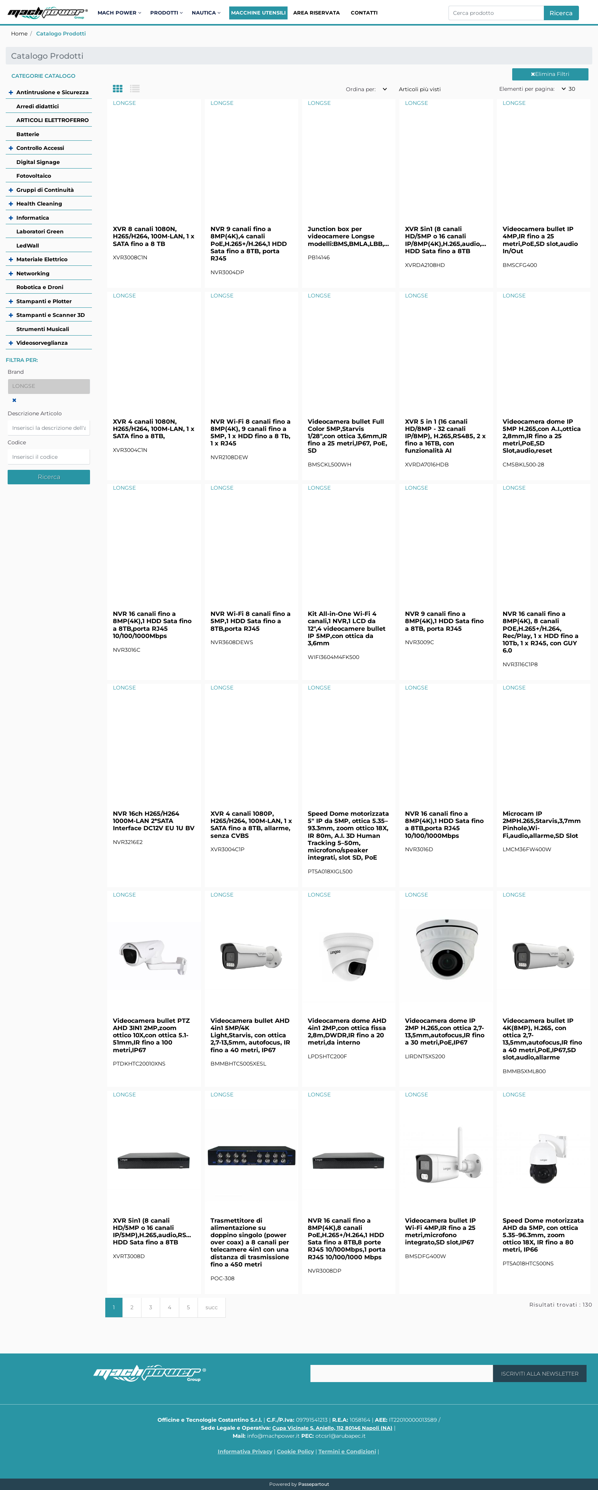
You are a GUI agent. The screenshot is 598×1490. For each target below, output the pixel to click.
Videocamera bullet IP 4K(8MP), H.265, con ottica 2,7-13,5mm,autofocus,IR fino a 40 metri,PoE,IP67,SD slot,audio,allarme (542, 1039)
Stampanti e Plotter (44, 301)
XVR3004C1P (227, 849)
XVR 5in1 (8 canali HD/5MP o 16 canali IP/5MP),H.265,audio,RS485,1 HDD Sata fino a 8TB (154, 1231)
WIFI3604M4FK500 (333, 657)
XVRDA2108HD (425, 265)
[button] (561, 13)
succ (212, 1307)
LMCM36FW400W (527, 849)
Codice (17, 442)
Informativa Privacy (245, 1451)
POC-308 (223, 1278)
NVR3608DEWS (232, 642)
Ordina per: (361, 89)
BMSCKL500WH (329, 464)
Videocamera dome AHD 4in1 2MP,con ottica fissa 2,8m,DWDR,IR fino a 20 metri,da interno (347, 1031)
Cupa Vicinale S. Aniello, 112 (332, 1428)
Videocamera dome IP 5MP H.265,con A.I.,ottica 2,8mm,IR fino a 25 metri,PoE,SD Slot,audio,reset (542, 436)
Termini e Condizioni (347, 1451)
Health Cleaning (39, 203)
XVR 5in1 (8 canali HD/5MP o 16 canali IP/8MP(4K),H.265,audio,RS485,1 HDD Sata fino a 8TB (446, 240)
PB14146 (319, 257)
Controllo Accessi (40, 148)
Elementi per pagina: (527, 88)
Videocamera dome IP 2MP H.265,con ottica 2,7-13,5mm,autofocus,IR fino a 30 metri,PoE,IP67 (444, 1031)
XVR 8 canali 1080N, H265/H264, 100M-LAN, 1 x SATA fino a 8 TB (154, 236)
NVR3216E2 (128, 842)
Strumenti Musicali (42, 329)
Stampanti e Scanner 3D (50, 315)
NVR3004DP (227, 272)
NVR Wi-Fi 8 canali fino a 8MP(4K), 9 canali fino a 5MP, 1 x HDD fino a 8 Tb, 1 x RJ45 (251, 432)
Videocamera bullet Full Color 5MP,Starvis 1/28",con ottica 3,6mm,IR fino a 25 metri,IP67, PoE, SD (347, 436)
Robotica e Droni (39, 287)
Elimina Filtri (550, 74)
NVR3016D (419, 849)
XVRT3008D (129, 1256)
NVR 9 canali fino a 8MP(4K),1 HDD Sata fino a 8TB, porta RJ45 (444, 621)
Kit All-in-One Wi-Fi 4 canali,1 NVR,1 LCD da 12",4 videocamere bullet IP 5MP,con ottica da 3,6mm (347, 628)
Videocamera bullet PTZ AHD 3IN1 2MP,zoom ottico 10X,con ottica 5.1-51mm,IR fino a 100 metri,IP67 (151, 1035)
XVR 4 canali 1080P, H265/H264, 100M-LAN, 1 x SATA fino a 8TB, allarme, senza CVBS (251, 824)
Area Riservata (316, 13)
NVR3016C (126, 649)
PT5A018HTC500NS (528, 1263)
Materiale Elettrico (42, 259)
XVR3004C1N (130, 450)
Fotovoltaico (33, 175)
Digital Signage (38, 162)
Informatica (32, 217)
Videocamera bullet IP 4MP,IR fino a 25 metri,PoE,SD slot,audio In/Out (540, 240)
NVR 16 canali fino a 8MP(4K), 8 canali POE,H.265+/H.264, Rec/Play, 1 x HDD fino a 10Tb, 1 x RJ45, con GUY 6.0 (541, 632)
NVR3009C (419, 642)
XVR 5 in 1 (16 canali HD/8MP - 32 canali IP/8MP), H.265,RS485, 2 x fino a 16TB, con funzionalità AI (445, 436)
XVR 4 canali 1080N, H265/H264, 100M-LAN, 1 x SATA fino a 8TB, (154, 429)
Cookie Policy (295, 1451)
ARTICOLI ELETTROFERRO (52, 120)
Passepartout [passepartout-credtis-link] (313, 1484)
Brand (16, 371)
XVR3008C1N (130, 257)
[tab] (121, 89)
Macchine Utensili (258, 13)
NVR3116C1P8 (520, 664)
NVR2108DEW (229, 457)
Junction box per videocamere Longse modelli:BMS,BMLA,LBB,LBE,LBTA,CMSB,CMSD (349, 236)
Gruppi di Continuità (45, 189)
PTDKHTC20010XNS (139, 1063)
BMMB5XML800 (524, 1071)
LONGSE (124, 103)
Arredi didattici (37, 106)
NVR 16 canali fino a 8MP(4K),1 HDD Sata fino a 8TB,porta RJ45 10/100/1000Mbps (152, 625)
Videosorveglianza (42, 342)
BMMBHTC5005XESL (238, 1063)
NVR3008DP (324, 1270)
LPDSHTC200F (327, 1056)
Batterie (27, 134)
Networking (33, 273)
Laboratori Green (40, 231)
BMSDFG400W (425, 1256)
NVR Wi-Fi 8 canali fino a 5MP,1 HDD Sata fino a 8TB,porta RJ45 (251, 621)
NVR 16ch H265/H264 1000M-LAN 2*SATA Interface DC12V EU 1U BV (154, 821)
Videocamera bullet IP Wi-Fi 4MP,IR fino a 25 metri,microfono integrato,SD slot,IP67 (440, 1231)
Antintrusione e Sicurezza (52, 92)
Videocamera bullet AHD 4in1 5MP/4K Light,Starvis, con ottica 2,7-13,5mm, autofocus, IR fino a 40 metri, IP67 (250, 1035)
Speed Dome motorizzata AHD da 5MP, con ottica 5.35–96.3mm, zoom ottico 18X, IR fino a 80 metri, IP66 (543, 1235)
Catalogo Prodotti (61, 33)
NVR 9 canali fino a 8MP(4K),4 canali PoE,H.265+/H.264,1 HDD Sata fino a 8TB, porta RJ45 (249, 243)
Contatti (364, 13)
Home (19, 33)
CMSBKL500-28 (523, 464)
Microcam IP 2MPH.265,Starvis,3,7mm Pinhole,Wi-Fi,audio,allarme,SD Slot (542, 824)
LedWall (27, 245)
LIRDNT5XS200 (425, 1056)
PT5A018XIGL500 (330, 871)
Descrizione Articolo (35, 413)
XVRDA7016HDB (427, 464)
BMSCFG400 (520, 265)
